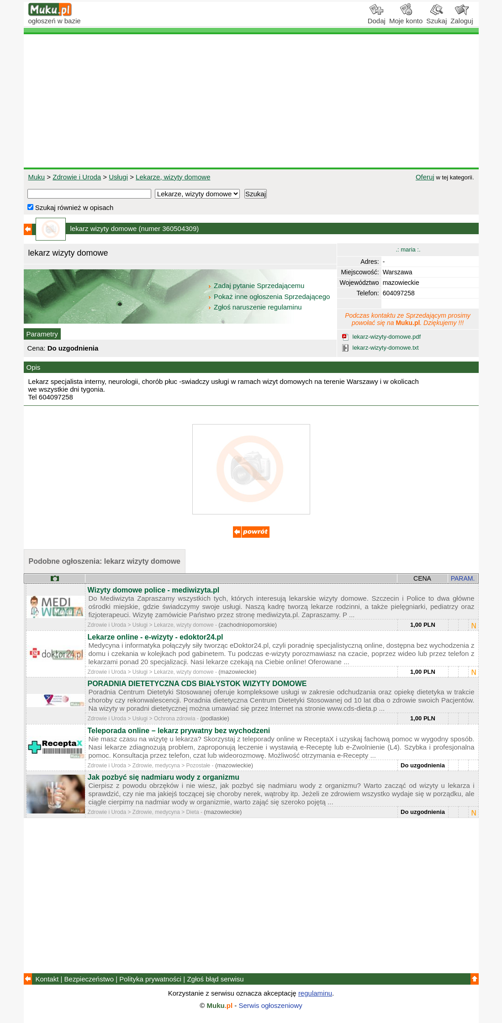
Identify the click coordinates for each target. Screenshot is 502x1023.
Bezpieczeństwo (89, 979)
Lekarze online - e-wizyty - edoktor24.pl (155, 637)
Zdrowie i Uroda (77, 177)
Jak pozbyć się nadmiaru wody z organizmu (164, 777)
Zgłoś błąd (215, 979)
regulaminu (315, 993)
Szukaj (436, 17)
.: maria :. (408, 249)
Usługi (118, 177)
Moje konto (406, 17)
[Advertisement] (251, 101)
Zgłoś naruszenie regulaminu (254, 307)
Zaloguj (461, 17)
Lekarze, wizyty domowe (173, 177)
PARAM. (463, 578)
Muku (36, 177)
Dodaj (377, 17)
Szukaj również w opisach (70, 207)
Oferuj (425, 177)
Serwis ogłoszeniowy (270, 1005)
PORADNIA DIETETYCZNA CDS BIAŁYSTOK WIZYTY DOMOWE (197, 683)
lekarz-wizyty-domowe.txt (386, 347)
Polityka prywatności (150, 979)
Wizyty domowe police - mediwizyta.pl (154, 590)
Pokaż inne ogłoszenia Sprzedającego (269, 296)
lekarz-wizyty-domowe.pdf (387, 336)
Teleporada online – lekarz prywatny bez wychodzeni (179, 730)
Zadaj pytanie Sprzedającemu (256, 285)
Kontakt (47, 979)
